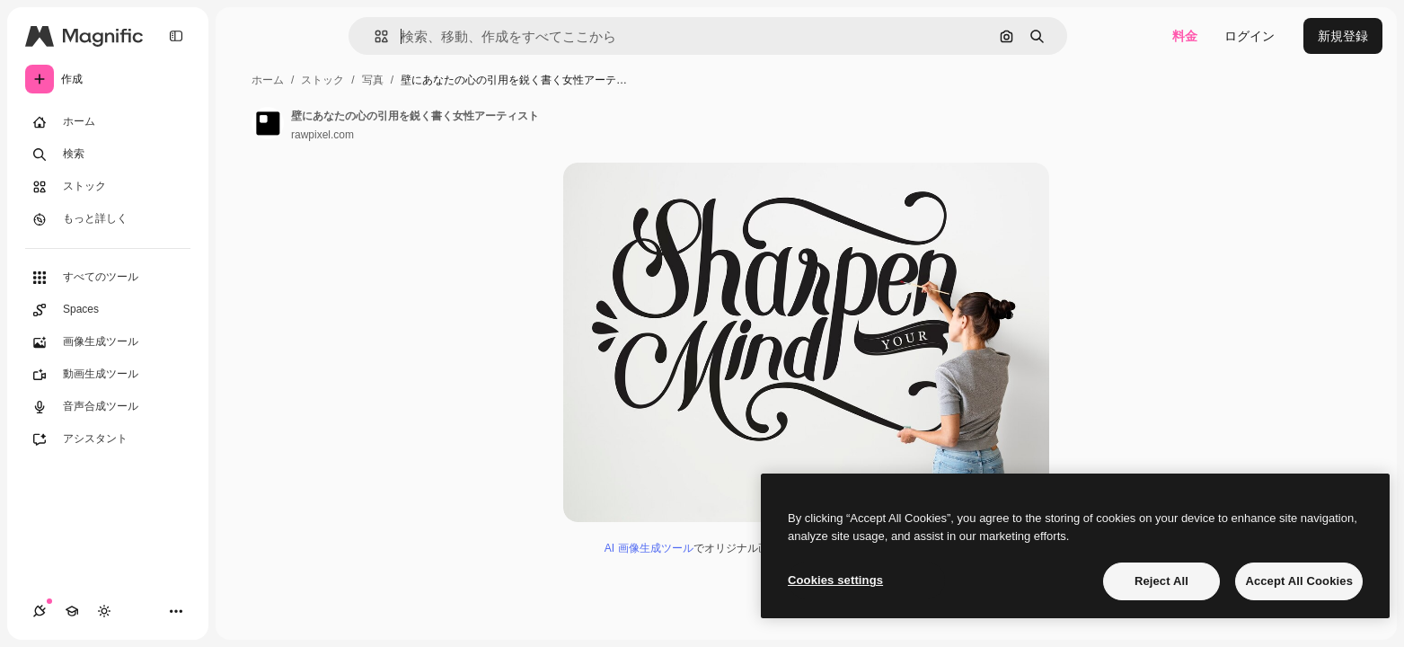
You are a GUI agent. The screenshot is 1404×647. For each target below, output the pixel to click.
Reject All (1161, 581)
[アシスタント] (107, 439)
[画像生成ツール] (107, 342)
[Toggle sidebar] (176, 36)
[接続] (39, 611)
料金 (1184, 36)
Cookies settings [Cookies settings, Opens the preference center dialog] (835, 580)
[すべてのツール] (107, 277)
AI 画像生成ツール (649, 548)
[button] (374, 36)
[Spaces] (107, 310)
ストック (322, 80)
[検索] (107, 154)
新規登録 (1343, 36)
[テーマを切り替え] (104, 611)
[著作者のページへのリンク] (268, 123)
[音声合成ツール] (107, 407)
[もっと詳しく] (107, 219)
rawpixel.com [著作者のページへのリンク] (322, 135)
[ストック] (107, 187)
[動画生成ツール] (107, 374)
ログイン (1249, 36)
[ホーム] (107, 122)
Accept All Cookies (1299, 581)
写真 (373, 80)
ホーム (268, 80)
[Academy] (71, 611)
